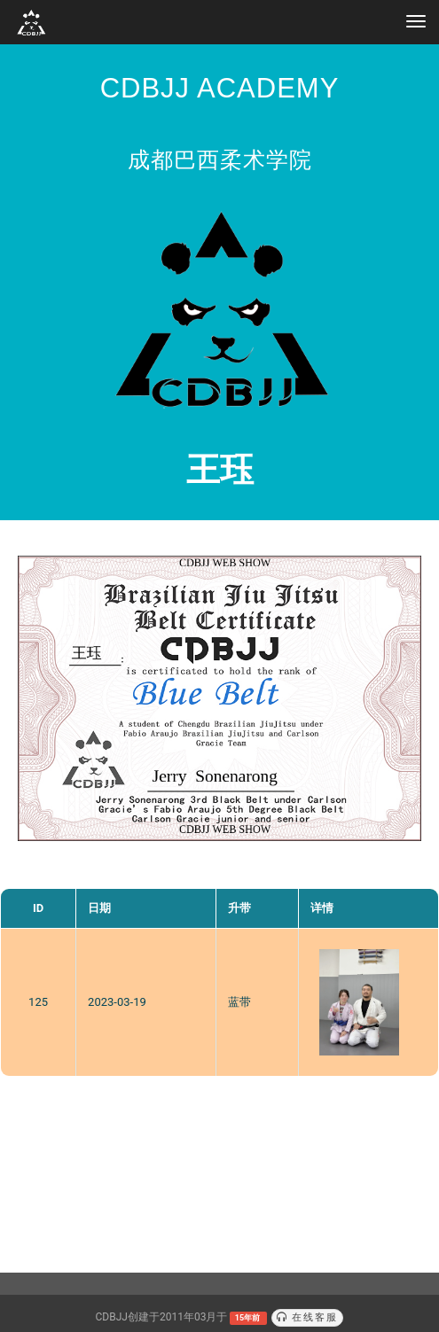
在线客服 (308, 1317)
